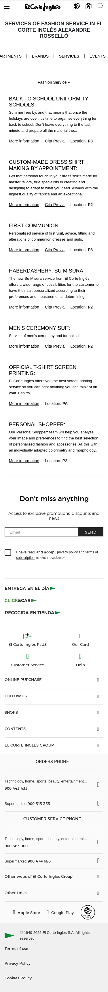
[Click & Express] (31, 588)
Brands (40, 56)
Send (90, 532)
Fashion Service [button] (54, 82)
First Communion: (34, 226)
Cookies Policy (18, 977)
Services (69, 56)
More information (24, 141)
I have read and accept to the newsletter (57, 554)
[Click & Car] (21, 600)
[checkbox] (8, 552)
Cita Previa (55, 141)
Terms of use (16, 948)
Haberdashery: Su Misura (46, 271)
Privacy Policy (18, 963)
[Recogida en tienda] (33, 612)
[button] (7, 4)
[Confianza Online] (88, 912)
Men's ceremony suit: (39, 328)
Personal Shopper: (37, 424)
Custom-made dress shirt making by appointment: (46, 165)
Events (98, 56)
